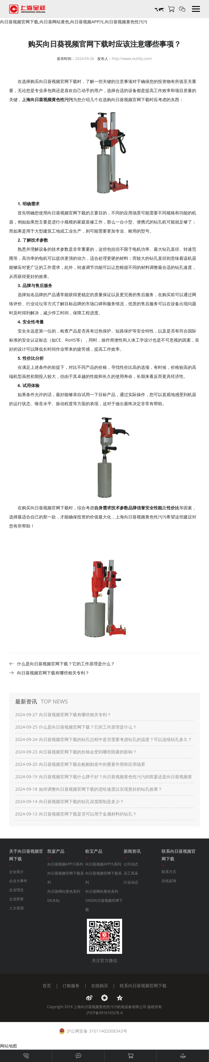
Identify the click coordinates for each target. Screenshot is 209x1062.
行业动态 (131, 882)
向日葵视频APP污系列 (65, 864)
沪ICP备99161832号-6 (104, 1012)
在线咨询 (169, 880)
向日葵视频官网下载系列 (65, 878)
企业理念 (16, 889)
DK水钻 (53, 900)
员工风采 (131, 873)
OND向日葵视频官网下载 (104, 905)
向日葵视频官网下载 (130, 99)
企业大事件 (18, 880)
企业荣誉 (16, 899)
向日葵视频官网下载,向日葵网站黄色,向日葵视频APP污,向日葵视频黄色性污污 (73, 22)
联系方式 (169, 871)
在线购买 (99, 985)
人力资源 (16, 908)
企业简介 (16, 871)
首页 (47, 985)
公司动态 (131, 864)
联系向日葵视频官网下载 (143, 985)
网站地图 (8, 1046)
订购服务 (71, 985)
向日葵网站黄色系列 (63, 891)
